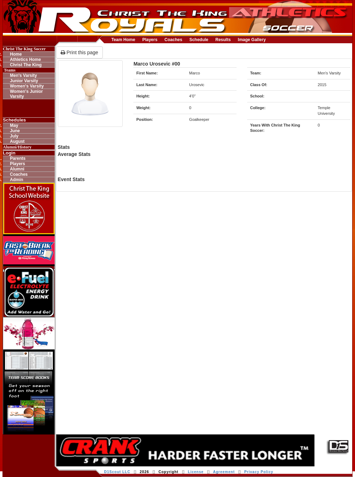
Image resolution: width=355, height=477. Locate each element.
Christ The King (25, 64)
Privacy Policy (258, 472)
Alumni (17, 169)
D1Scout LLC (117, 472)
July (14, 136)
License (196, 472)
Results (223, 39)
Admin (16, 179)
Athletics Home (25, 59)
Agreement (224, 472)
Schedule (198, 39)
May (14, 125)
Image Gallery (252, 39)
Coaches (173, 39)
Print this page (79, 52)
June (15, 130)
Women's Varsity (27, 86)
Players (149, 39)
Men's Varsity (23, 75)
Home (16, 54)
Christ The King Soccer (24, 48)
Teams (9, 70)
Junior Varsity (24, 80)
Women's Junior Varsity (26, 94)
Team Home (123, 39)
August (17, 141)
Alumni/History (17, 147)
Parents (18, 158)
